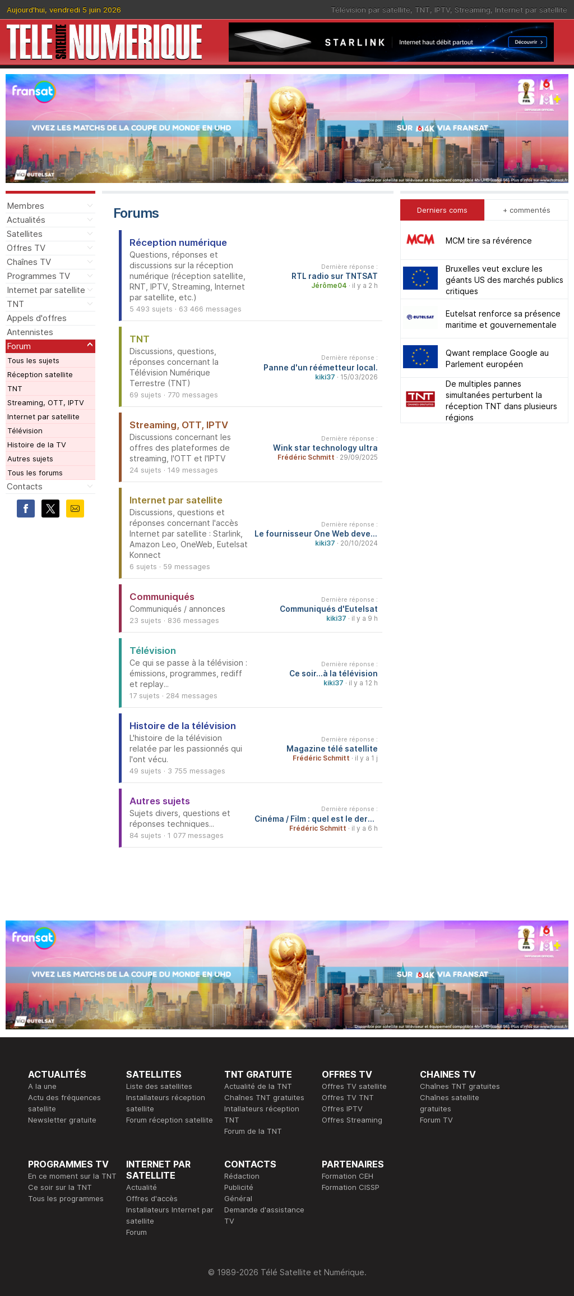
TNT (422, 9)
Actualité (141, 1187)
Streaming (472, 9)
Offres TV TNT (348, 1097)
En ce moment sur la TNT (72, 1175)
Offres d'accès (152, 1198)
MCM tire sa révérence (489, 240)
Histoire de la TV (36, 444)
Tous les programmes (66, 1198)
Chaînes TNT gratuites (264, 1097)
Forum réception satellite (169, 1119)
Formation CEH (347, 1175)
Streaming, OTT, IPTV (45, 402)
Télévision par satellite (370, 9)
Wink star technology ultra (325, 447)
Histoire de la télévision (182, 725)
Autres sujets (30, 458)
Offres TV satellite (354, 1086)
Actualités (26, 219)
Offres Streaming (352, 1119)
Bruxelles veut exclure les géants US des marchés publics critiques (504, 280)
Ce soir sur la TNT (60, 1187)
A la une (42, 1086)
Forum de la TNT (253, 1130)
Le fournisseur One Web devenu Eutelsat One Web (316, 533)
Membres (25, 205)
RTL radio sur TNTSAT (334, 276)
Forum (19, 346)
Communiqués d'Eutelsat (329, 609)
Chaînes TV (29, 262)
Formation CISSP (350, 1187)
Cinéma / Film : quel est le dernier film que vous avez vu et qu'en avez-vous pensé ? (316, 818)
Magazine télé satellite (332, 748)
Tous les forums (35, 472)
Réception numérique (178, 242)
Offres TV (26, 247)
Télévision (25, 430)
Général (238, 1198)
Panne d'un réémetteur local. (320, 367)
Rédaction (242, 1175)
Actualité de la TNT (258, 1086)
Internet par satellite (531, 9)
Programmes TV (38, 276)
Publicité (238, 1187)
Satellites (25, 233)
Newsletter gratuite (62, 1119)
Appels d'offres (37, 318)
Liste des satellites (159, 1086)
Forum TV (436, 1119)
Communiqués (162, 596)
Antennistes (30, 332)
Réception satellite (40, 374)
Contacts (25, 486)
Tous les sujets (33, 360)
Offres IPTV (342, 1108)
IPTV (442, 9)
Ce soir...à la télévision (333, 673)
